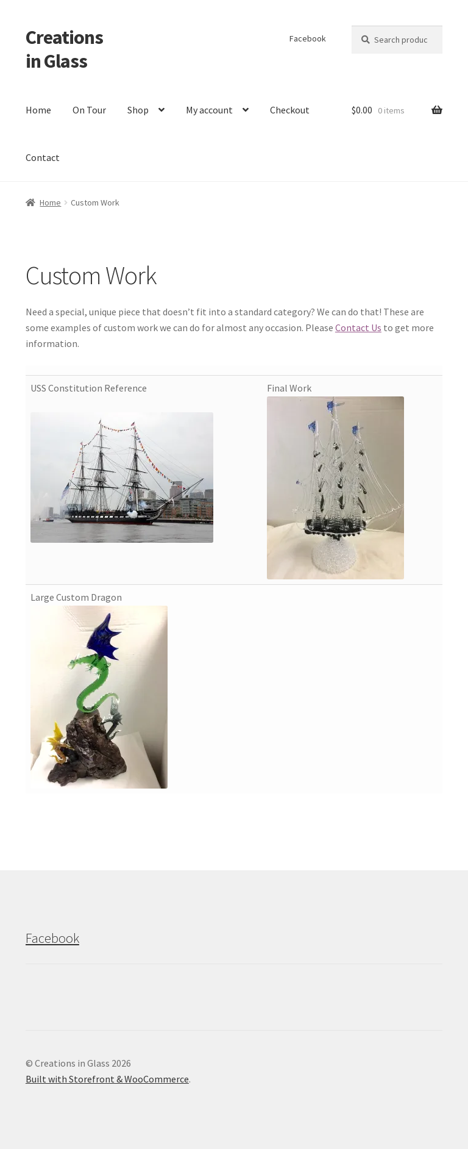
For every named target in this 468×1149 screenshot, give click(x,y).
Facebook (307, 38)
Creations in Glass (64, 49)
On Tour (89, 110)
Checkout (290, 110)
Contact (43, 157)
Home (38, 110)
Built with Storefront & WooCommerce (107, 1079)
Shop (138, 110)
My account (209, 110)
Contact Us (358, 327)
